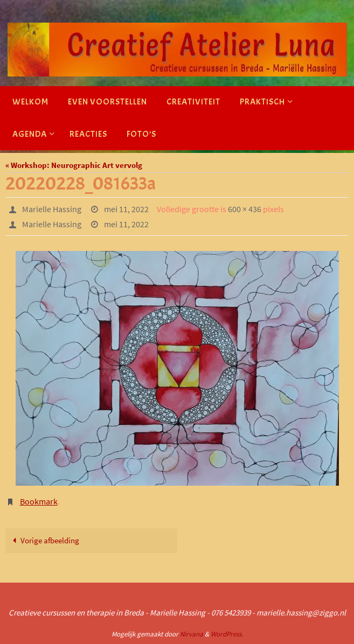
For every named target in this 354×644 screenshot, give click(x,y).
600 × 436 (244, 209)
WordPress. (227, 634)
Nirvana (191, 634)
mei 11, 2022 (126, 209)
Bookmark (39, 501)
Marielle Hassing (51, 209)
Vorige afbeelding (44, 540)
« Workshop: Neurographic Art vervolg (73, 165)
